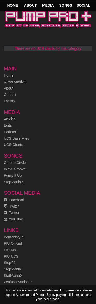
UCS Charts (13, 145)
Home (12, 5)
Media (48, 5)
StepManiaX (13, 182)
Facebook (14, 200)
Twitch (11, 206)
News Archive (15, 82)
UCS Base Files (16, 138)
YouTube (13, 219)
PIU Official (13, 243)
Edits (8, 125)
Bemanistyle (13, 237)
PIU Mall (10, 250)
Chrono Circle (15, 163)
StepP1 (10, 263)
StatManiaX (13, 275)
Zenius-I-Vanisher (18, 282)
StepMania (12, 269)
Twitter (11, 213)
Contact (10, 95)
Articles (10, 119)
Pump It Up (13, 175)
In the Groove (15, 169)
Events (9, 101)
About (30, 5)
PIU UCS (11, 256)
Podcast (10, 132)
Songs (65, 5)
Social (83, 5)
